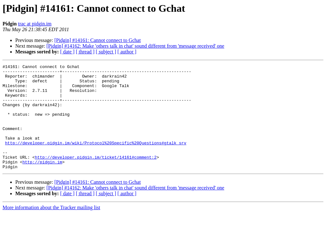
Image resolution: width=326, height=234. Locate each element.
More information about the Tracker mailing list (51, 228)
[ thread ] (85, 51)
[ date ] (67, 51)
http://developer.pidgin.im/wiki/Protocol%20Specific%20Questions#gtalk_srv (95, 159)
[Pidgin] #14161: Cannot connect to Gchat (97, 40)
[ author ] (127, 51)
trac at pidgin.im (34, 23)
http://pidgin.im (42, 182)
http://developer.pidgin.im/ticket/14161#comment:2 (95, 176)
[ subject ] (106, 51)
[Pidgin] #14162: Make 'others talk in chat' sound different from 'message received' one (135, 46)
